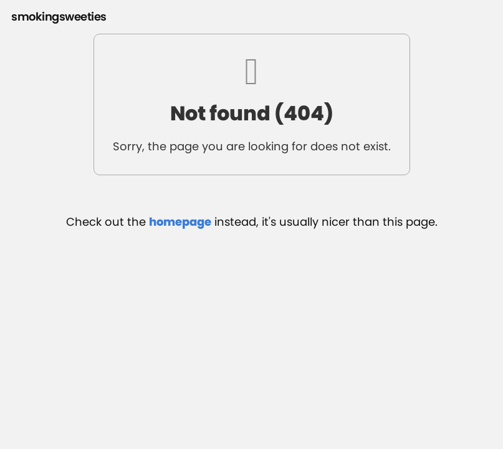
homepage (180, 221)
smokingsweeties (59, 16)
